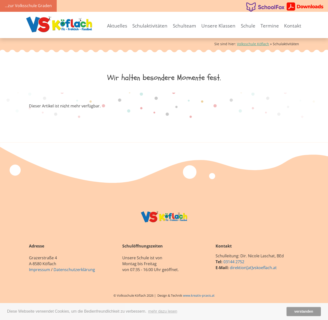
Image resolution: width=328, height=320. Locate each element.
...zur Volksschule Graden (28, 5)
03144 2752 (233, 261)
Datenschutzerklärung (74, 269)
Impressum (39, 269)
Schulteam (184, 25)
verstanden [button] (303, 311)
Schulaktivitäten (149, 25)
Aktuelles (117, 25)
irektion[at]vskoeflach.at (254, 267)
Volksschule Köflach (253, 44)
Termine (269, 25)
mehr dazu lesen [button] (162, 311)
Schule (248, 25)
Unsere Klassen (218, 25)
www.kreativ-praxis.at (199, 295)
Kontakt (292, 25)
